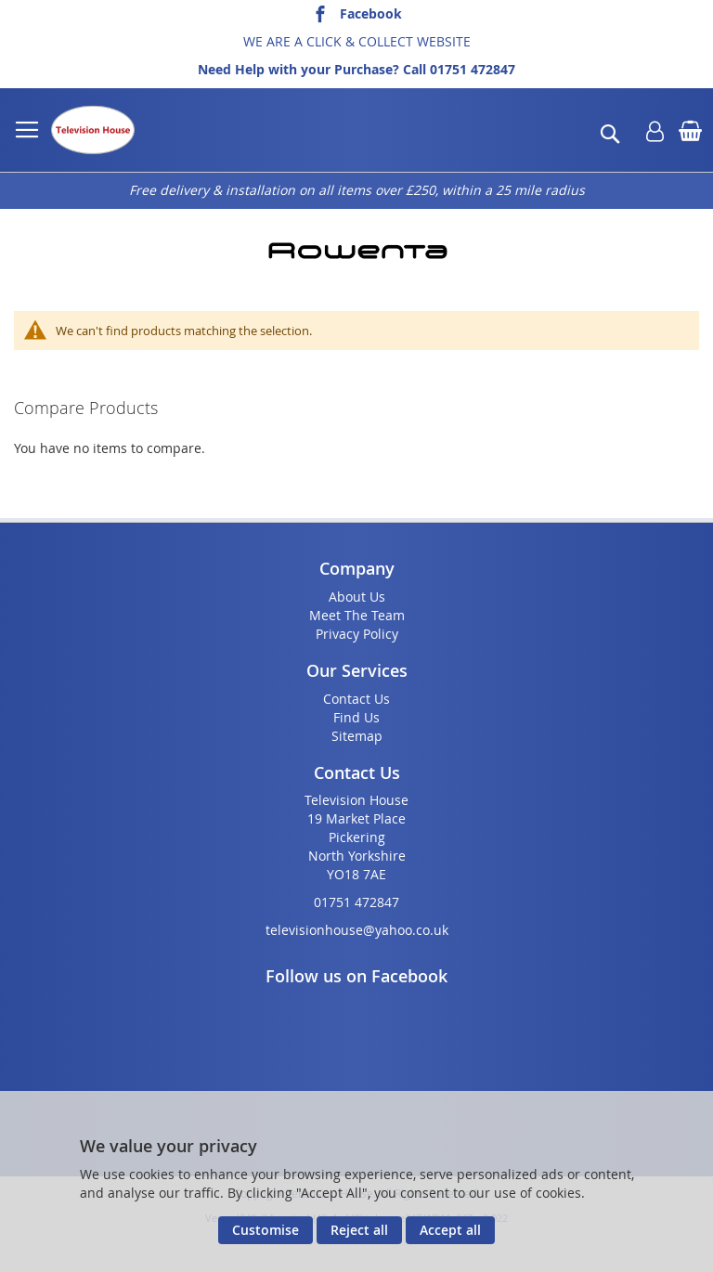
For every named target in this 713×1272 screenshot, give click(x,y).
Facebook (371, 13)
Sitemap (356, 736)
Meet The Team (357, 615)
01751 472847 (472, 69)
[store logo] (93, 129)
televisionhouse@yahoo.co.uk (357, 930)
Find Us (356, 717)
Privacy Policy (357, 633)
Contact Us (356, 698)
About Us (357, 596)
